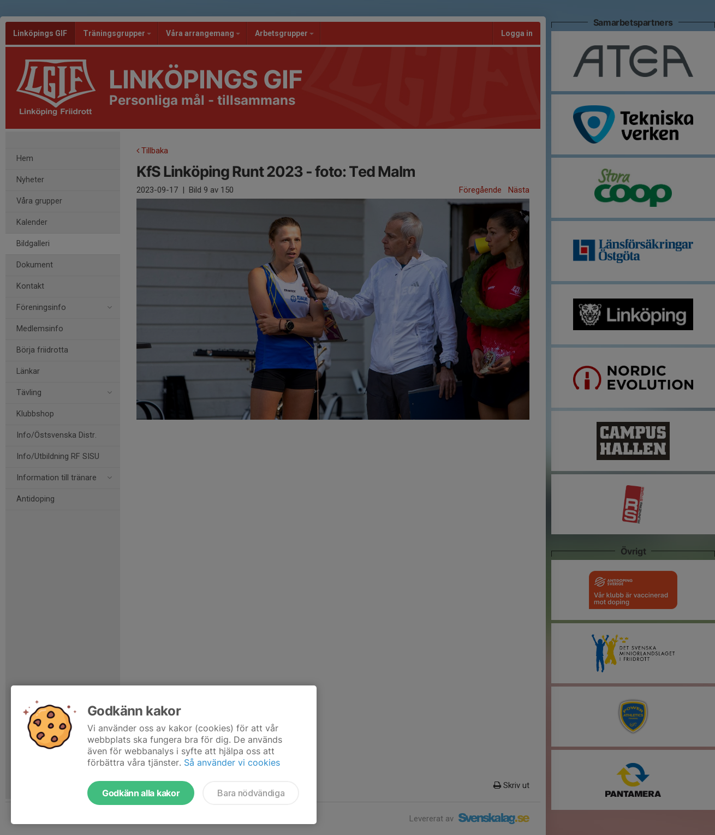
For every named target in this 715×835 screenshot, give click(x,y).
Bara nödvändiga (250, 793)
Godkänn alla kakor (141, 793)
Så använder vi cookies (232, 762)
